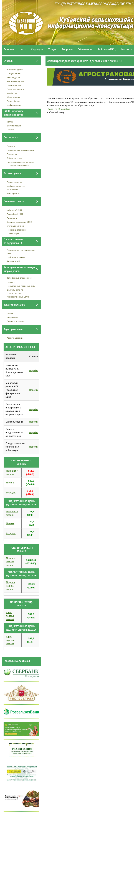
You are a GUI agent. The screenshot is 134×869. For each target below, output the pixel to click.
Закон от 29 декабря (59, 109)
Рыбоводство (13, 77)
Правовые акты (14, 182)
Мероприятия (13, 193)
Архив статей (13, 261)
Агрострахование (15, 338)
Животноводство (15, 69)
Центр (22, 49)
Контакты (126, 49)
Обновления (84, 49)
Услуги (52, 49)
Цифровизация (14, 105)
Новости (11, 282)
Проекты (11, 146)
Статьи (10, 129)
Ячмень (10, 482)
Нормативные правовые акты (21, 286)
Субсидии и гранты (16, 257)
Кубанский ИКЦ (14, 210)
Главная (9, 49)
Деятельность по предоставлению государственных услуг (18, 293)
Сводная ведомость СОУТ (19, 222)
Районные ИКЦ (106, 49)
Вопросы (67, 49)
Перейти (33, 370)
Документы (12, 317)
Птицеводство (14, 73)
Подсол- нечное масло (10, 561)
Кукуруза (11, 492)
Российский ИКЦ (15, 214)
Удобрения (12, 93)
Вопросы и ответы (15, 321)
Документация (14, 125)
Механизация (13, 97)
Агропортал (12, 218)
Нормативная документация (20, 150)
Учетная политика (15, 226)
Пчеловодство (14, 85)
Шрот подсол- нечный (10, 616)
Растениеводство (15, 81)
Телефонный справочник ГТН (21, 278)
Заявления (12, 154)
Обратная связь (14, 158)
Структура (37, 49)
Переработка (13, 101)
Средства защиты (15, 89)
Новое (10, 313)
